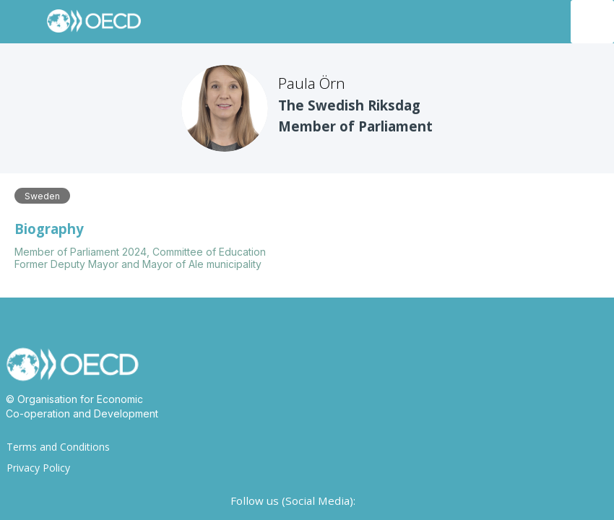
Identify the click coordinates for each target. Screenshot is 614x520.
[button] (21, 21)
